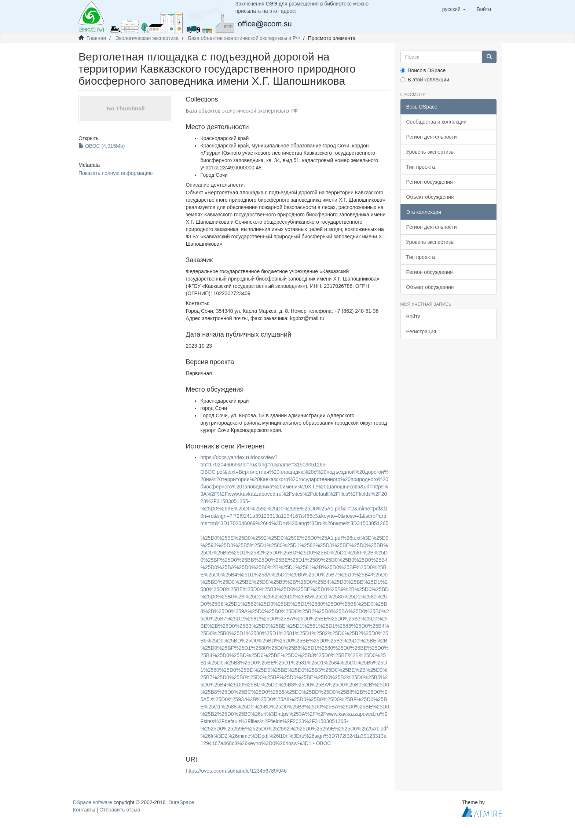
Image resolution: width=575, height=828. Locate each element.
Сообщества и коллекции (436, 122)
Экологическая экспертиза (147, 38)
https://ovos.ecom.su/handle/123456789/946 (236, 771)
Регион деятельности (431, 137)
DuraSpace (181, 802)
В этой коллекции (424, 80)
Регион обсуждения (429, 182)
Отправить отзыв (119, 810)
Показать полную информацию (115, 173)
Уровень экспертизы (430, 152)
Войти (413, 316)
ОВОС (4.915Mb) (101, 146)
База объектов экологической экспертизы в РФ (244, 38)
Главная (96, 38)
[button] (454, 9)
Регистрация (421, 331)
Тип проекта (420, 167)
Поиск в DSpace (423, 70)
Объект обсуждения (430, 197)
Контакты (84, 810)
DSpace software (92, 802)
